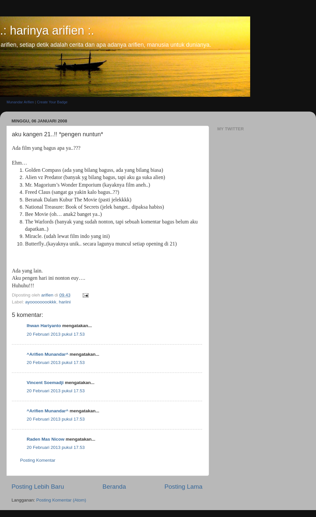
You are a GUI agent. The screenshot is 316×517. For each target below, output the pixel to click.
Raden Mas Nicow (46, 439)
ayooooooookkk (41, 301)
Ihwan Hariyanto (44, 325)
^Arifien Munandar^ (47, 354)
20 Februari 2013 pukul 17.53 (56, 334)
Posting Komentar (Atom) (61, 500)
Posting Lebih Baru (38, 486)
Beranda (114, 486)
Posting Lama (183, 486)
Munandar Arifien (20, 102)
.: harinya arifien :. (47, 30)
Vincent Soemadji (45, 382)
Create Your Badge (52, 102)
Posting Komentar (37, 460)
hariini (65, 301)
